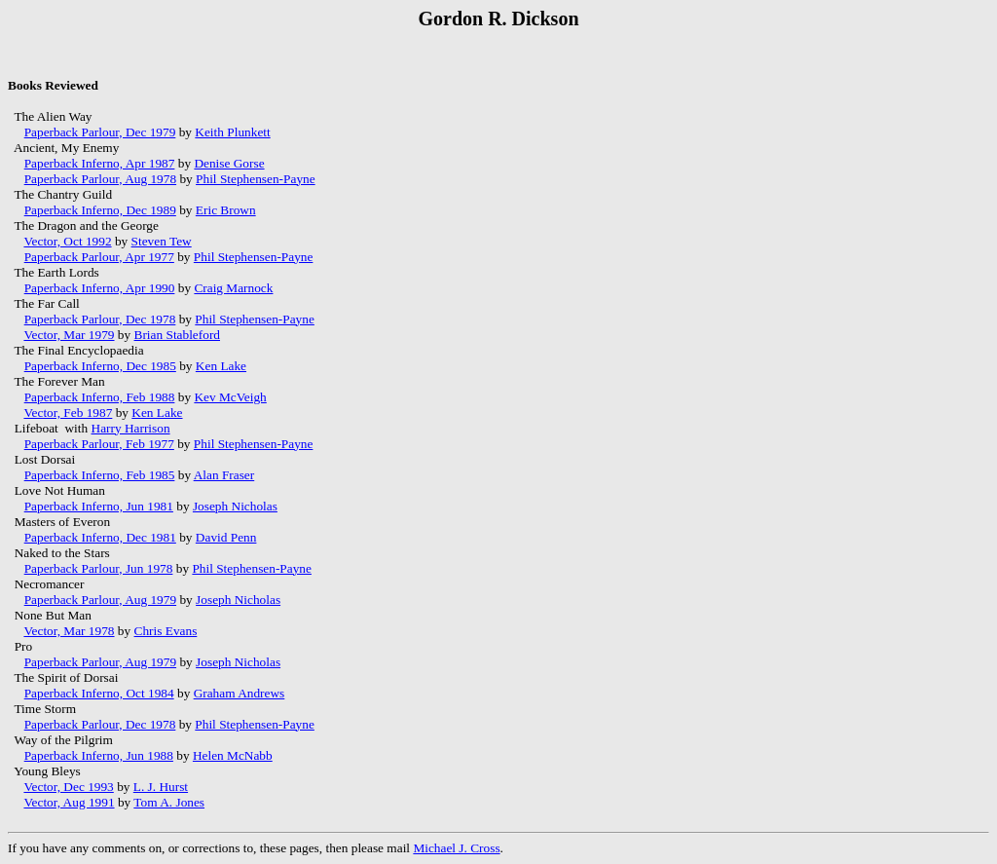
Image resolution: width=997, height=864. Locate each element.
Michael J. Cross (456, 848)
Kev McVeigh (230, 397)
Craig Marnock (233, 288)
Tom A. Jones (168, 802)
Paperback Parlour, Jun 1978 (98, 568)
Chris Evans (166, 630)
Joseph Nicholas (235, 506)
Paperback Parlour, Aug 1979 (100, 599)
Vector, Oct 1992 (67, 241)
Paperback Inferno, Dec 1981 (100, 537)
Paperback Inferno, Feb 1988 (99, 397)
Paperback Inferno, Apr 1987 (99, 163)
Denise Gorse (229, 163)
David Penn (226, 537)
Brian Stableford (177, 334)
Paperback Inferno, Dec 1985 (100, 365)
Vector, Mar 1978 (68, 630)
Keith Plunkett (232, 132)
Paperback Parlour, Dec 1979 (100, 132)
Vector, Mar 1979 (68, 334)
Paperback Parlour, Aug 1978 (100, 178)
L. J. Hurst (160, 786)
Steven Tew (161, 241)
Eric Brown (226, 210)
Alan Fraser (224, 475)
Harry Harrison (131, 428)
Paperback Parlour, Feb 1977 (99, 443)
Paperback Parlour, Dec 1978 (100, 319)
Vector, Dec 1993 (68, 786)
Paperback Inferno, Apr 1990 (99, 288)
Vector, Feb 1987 (67, 412)
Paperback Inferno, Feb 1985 (99, 475)
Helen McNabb (233, 755)
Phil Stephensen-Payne (255, 178)
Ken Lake (221, 365)
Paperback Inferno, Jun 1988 (98, 755)
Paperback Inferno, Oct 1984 (99, 693)
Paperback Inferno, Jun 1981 (98, 506)
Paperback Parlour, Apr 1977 (99, 256)
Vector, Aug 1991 (68, 802)
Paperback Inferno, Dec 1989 (100, 210)
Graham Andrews (239, 693)
